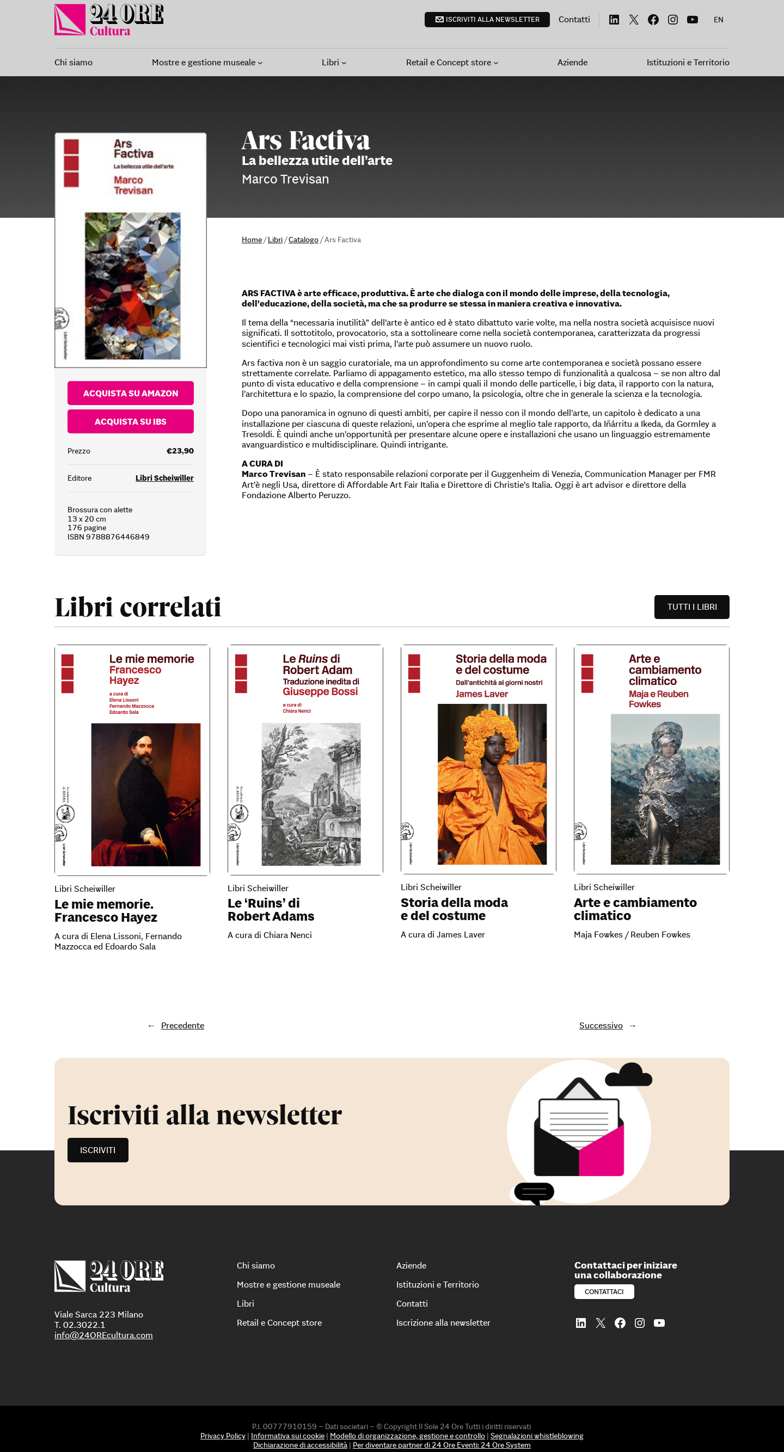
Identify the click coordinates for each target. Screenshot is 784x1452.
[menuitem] (718, 20)
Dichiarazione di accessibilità (300, 1445)
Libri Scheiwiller (165, 478)
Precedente (182, 1025)
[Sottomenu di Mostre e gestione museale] (260, 62)
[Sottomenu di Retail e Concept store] (496, 62)
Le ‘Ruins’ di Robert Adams (271, 910)
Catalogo (303, 239)
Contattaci (604, 1291)
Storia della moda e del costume (454, 909)
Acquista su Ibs (131, 421)
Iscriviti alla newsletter (493, 19)
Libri (275, 239)
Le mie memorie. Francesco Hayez (105, 911)
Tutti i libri (692, 606)
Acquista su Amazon (131, 393)
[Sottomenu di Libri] (344, 62)
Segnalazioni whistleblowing (537, 1436)
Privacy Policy (223, 1436)
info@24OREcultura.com (103, 1335)
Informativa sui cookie (287, 1436)
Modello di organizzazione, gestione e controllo (407, 1436)
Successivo (601, 1025)
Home (252, 239)
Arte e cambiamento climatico (635, 909)
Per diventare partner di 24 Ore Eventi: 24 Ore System (442, 1445)
